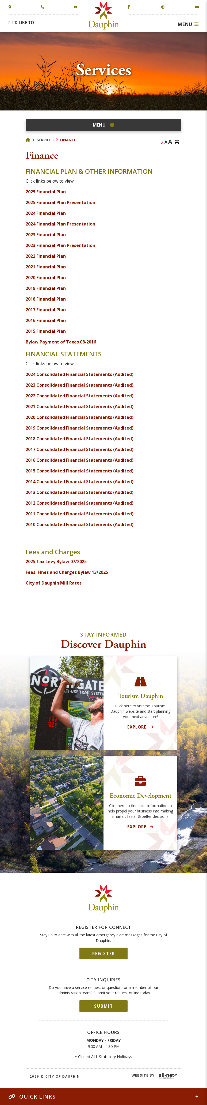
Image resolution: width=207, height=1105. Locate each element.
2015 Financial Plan (46, 331)
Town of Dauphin (103, 15)
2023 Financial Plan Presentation (60, 245)
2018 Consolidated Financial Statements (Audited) (79, 439)
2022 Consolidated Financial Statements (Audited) (79, 396)
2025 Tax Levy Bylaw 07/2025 (57, 561)
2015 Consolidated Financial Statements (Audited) (79, 471)
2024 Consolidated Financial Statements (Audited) (79, 374)
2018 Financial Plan (46, 299)
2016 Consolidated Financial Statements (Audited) (79, 460)
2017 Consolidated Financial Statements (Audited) (79, 449)
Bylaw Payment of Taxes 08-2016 (61, 342)
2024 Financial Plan (46, 213)
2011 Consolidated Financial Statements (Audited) (79, 514)
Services (45, 139)
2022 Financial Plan (46, 256)
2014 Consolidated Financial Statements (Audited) (79, 482)
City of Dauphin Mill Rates (54, 583)
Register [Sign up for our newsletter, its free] (103, 953)
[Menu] (188, 24)
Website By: (144, 1075)
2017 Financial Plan (46, 310)
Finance (68, 139)
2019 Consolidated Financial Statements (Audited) (79, 428)
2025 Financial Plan (46, 192)
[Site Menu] (103, 125)
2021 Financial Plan (46, 267)
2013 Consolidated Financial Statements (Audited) (79, 492)
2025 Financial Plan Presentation (60, 202)
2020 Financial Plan (46, 277)
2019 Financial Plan (46, 288)
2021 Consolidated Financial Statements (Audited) (79, 406)
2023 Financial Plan (46, 235)
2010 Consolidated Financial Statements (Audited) (79, 524)
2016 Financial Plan (46, 320)
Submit (103, 1006)
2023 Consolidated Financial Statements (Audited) (79, 385)
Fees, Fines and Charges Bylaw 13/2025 (67, 572)
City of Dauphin (103, 898)
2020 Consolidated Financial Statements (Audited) (79, 417)
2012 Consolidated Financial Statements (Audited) (79, 503)
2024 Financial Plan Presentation (60, 224)
